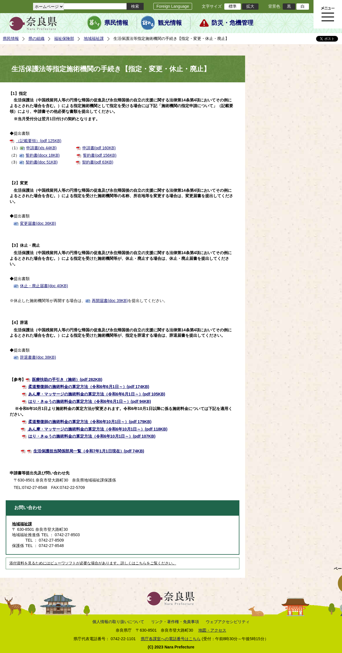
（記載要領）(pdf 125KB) (38, 140)
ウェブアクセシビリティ (228, 621)
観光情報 (170, 22)
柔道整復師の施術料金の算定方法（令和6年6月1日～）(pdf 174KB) (88, 386)
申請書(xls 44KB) (41, 148)
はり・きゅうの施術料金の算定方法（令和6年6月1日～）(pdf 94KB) (89, 401)
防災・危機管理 (232, 22)
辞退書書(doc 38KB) (38, 357)
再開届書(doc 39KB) (110, 300)
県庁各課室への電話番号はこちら (171, 638)
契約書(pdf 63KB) (97, 162)
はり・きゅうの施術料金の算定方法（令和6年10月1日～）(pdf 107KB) (91, 436)
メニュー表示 (328, 14)
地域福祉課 (94, 38)
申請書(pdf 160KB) (99, 148)
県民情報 (116, 22)
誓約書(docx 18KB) (43, 155)
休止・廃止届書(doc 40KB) (44, 285)
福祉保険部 (64, 38)
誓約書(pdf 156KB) (99, 155)
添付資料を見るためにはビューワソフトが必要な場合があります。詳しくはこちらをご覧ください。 (92, 563)
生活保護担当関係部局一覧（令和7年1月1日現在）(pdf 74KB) (88, 451)
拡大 (250, 6)
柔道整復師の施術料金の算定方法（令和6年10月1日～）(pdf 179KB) (89, 421)
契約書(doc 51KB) (42, 162)
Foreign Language (172, 6)
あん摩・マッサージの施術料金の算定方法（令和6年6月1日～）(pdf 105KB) (96, 394)
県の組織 (36, 38)
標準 (233, 6)
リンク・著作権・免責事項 (175, 621)
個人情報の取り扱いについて (118, 621)
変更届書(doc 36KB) (38, 223)
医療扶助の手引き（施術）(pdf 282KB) (67, 379)
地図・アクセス (212, 630)
